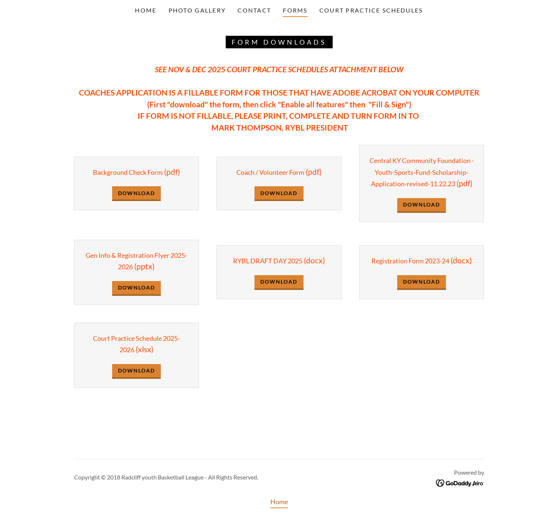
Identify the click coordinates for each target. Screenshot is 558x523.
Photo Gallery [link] (197, 10)
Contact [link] (254, 10)
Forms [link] (295, 10)
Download (136, 193)
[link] (460, 482)
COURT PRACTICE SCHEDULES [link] (371, 10)
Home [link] (145, 10)
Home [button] (279, 502)
